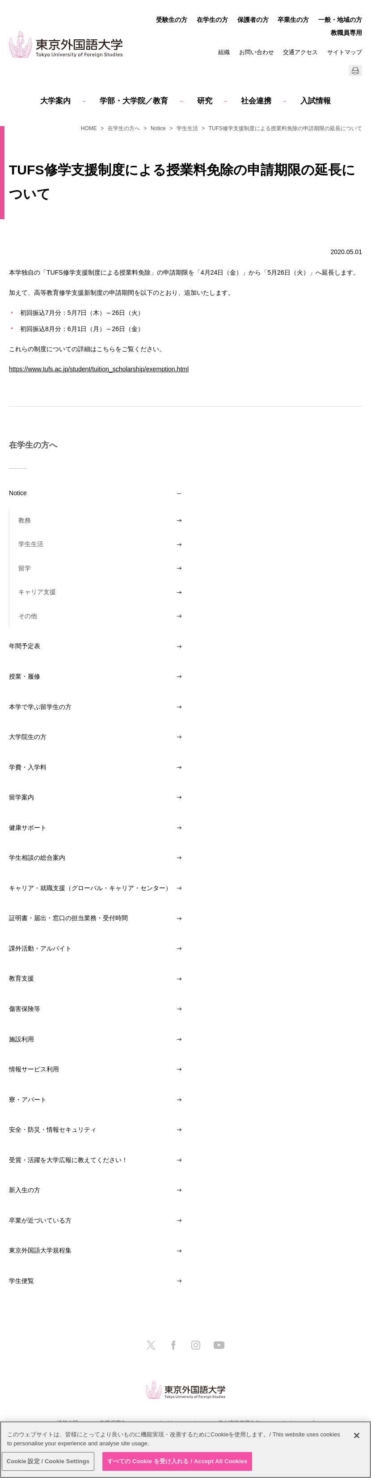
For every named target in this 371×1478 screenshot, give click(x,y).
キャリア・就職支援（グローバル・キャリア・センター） (90, 888)
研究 (204, 101)
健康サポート (27, 827)
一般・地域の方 (340, 19)
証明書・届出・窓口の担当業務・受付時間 (68, 918)
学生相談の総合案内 (37, 857)
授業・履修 (24, 676)
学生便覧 (21, 1280)
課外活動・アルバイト (40, 948)
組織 (224, 52)
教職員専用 (346, 32)
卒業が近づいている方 (40, 1220)
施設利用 (21, 1039)
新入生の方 (24, 1189)
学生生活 (187, 128)
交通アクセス (300, 52)
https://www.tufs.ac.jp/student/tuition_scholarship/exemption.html (99, 369)
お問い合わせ (256, 52)
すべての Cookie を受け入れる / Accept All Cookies (177, 1461)
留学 (24, 568)
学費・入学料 (27, 767)
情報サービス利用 (34, 1069)
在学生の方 (212, 19)
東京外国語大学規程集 (40, 1250)
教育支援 (21, 978)
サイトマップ (344, 52)
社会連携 (256, 101)
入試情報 (315, 101)
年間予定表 (24, 646)
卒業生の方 (293, 19)
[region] (185, 1449)
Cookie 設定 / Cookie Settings (48, 1461)
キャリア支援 (37, 591)
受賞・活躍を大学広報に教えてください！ (68, 1160)
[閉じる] (357, 1435)
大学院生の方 (27, 736)
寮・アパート (27, 1099)
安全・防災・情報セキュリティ (53, 1129)
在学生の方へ (124, 128)
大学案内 (55, 101)
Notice (158, 128)
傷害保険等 (24, 1008)
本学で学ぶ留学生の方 (40, 706)
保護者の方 (253, 19)
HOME (89, 128)
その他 (27, 616)
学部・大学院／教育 (134, 101)
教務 (24, 520)
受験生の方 (171, 19)
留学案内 (21, 797)
